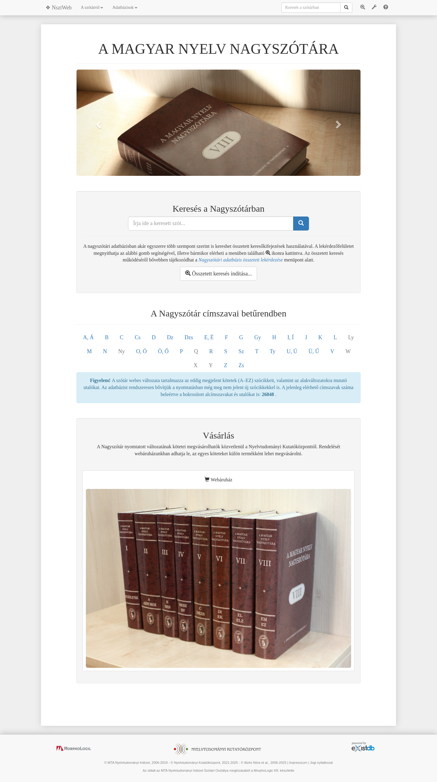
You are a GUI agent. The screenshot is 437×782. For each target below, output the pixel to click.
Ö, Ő (163, 351)
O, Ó (141, 351)
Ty (273, 351)
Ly (351, 337)
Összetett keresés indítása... (218, 273)
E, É (209, 337)
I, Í (290, 337)
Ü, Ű (313, 351)
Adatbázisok (124, 7)
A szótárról (92, 7)
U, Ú (291, 351)
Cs (138, 337)
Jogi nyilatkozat (321, 762)
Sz (241, 351)
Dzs (189, 337)
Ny (121, 351)
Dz (170, 337)
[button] (97, 123)
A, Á (88, 337)
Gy (257, 337)
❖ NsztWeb (59, 8)
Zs (241, 365)
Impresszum (298, 762)
